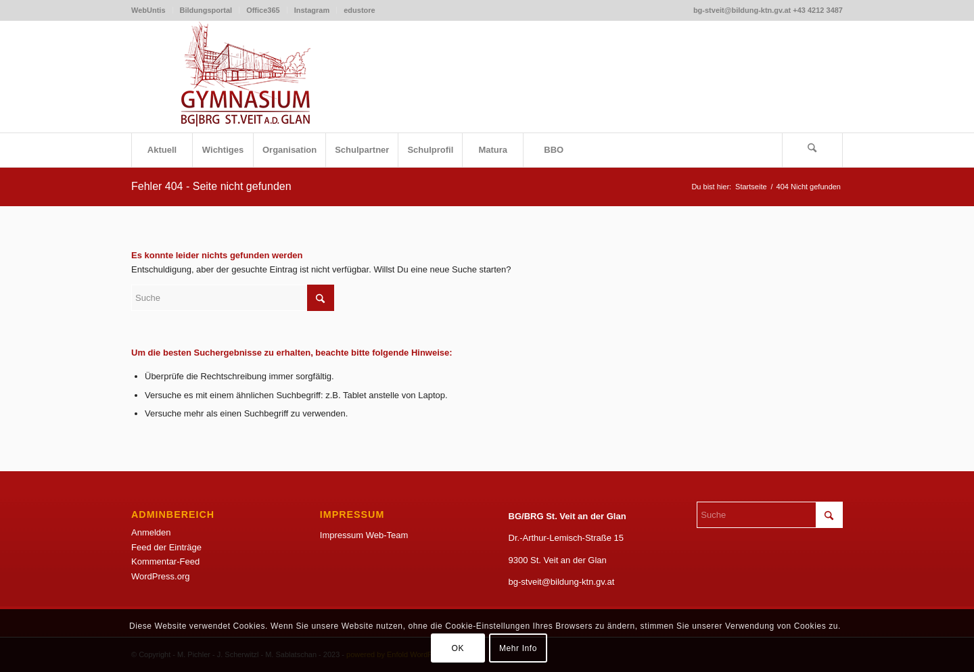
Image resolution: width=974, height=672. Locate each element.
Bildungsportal (206, 10)
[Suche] (812, 150)
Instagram (312, 10)
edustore (359, 10)
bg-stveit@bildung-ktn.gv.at (562, 582)
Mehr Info (518, 648)
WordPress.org (160, 576)
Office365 (263, 10)
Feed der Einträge (166, 547)
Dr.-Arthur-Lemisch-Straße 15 (566, 538)
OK (457, 648)
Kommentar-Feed (165, 561)
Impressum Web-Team (364, 535)
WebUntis (148, 10)
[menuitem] (152, 10)
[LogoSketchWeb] (246, 77)
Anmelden (151, 532)
